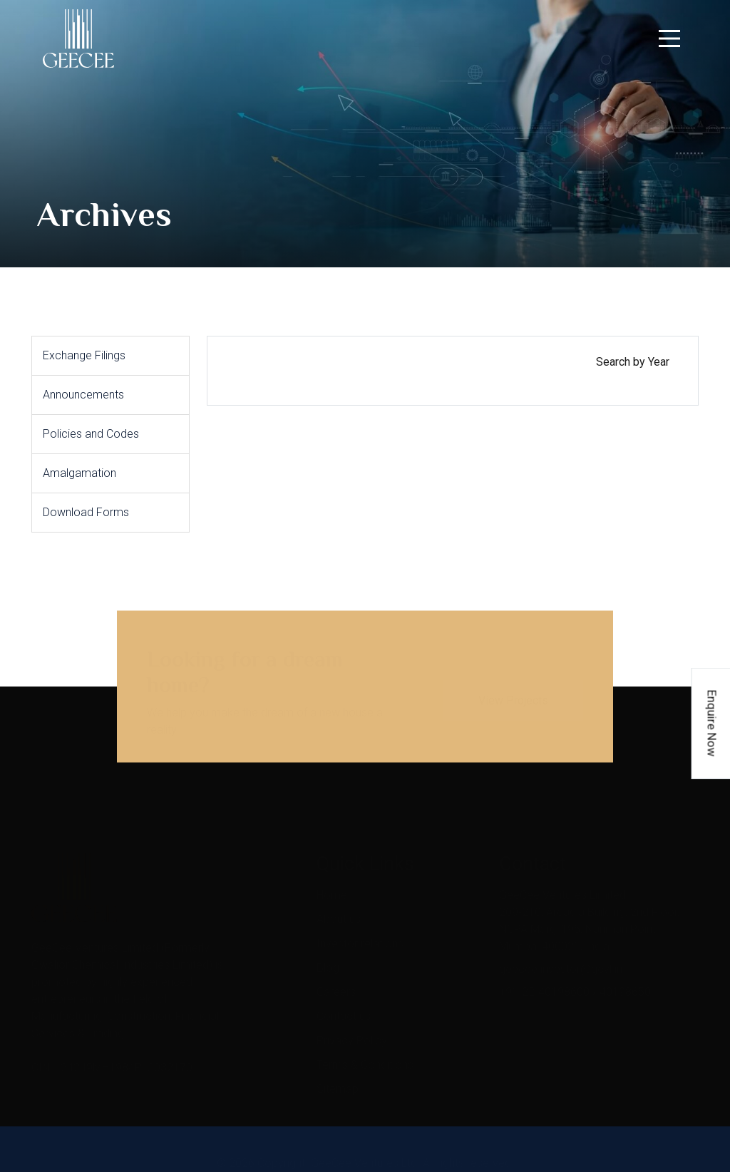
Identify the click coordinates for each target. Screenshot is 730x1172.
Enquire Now (712, 723)
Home (332, 888)
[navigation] (669, 38)
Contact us (344, 1009)
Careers (336, 985)
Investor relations (360, 936)
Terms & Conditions (365, 1057)
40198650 (625, 985)
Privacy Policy (352, 1033)
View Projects (513, 693)
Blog (328, 960)
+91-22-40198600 (544, 985)
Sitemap (338, 1082)
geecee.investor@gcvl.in (560, 962)
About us (339, 912)
